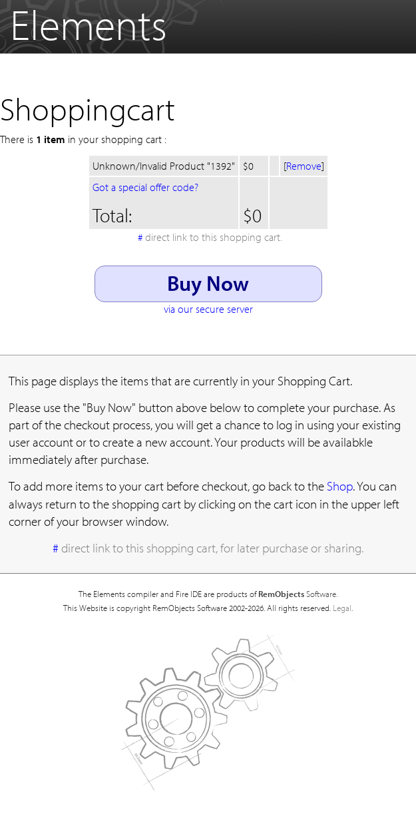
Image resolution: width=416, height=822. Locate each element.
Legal (342, 607)
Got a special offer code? (145, 187)
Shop (340, 486)
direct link (213, 237)
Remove (303, 165)
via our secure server (208, 308)
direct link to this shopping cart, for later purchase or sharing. (212, 548)
